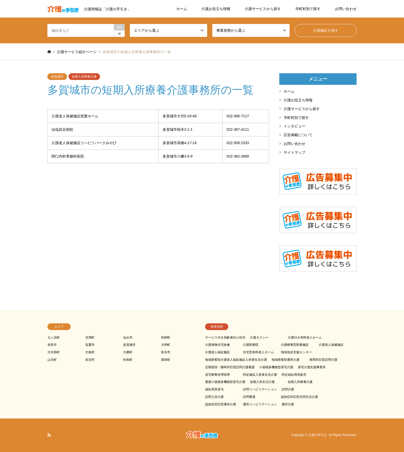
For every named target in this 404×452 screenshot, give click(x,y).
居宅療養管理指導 (217, 374)
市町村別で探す (308, 9)
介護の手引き (317, 435)
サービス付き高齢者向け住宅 (225, 337)
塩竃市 (90, 345)
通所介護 (288, 404)
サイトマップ (294, 152)
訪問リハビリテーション (260, 389)
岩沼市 (90, 359)
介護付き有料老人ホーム (305, 337)
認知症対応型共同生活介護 (299, 397)
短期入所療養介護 (84, 76)
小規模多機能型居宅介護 (276, 367)
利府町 (165, 337)
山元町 (52, 359)
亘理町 (90, 337)
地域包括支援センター (296, 352)
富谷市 (165, 352)
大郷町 (127, 352)
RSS (49, 435)
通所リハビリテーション (260, 404)
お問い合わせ (346, 9)
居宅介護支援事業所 (312, 367)
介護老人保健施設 (331, 345)
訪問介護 (288, 389)
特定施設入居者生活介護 (260, 374)
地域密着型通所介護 (285, 359)
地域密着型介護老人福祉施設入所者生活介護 (236, 359)
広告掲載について (298, 135)
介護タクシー (259, 337)
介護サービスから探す (263, 9)
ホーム (181, 9)
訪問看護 (249, 397)
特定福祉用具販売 (294, 374)
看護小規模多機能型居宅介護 (225, 382)
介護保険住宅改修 (217, 345)
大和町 (165, 345)
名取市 (52, 345)
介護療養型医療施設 (295, 345)
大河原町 (53, 352)
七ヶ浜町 (53, 337)
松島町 (127, 359)
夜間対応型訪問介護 (323, 359)
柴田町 (165, 359)
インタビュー (294, 126)
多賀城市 (57, 76)
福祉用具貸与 (214, 389)
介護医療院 (250, 345)
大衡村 (90, 352)
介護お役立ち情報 (215, 9)
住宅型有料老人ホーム (258, 352)
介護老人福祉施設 (217, 352)
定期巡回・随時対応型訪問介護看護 (230, 367)
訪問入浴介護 (214, 397)
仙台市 (127, 337)
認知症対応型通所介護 (220, 404)
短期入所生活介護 (262, 382)
